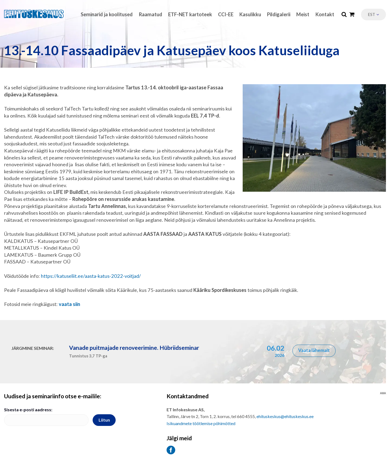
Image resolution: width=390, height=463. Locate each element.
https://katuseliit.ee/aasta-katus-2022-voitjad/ (91, 276)
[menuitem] (373, 14)
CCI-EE (225, 14)
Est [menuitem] (371, 14)
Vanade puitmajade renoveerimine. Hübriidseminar (134, 347)
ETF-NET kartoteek (190, 14)
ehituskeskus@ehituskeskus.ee (285, 416)
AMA (383, 393)
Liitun (104, 419)
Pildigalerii (278, 14)
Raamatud (150, 14)
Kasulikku (250, 14)
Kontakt (325, 14)
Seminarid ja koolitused (107, 14)
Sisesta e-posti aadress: (28, 409)
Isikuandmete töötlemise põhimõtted (201, 423)
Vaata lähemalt (314, 350)
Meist (302, 14)
